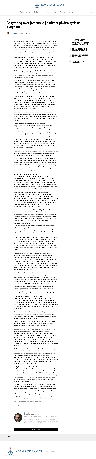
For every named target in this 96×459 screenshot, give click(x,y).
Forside (22, 12)
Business (28, 12)
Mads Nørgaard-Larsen (15, 33)
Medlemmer (47, 12)
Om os (68, 12)
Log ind (74, 12)
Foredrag (62, 12)
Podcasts (55, 12)
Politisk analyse (37, 12)
